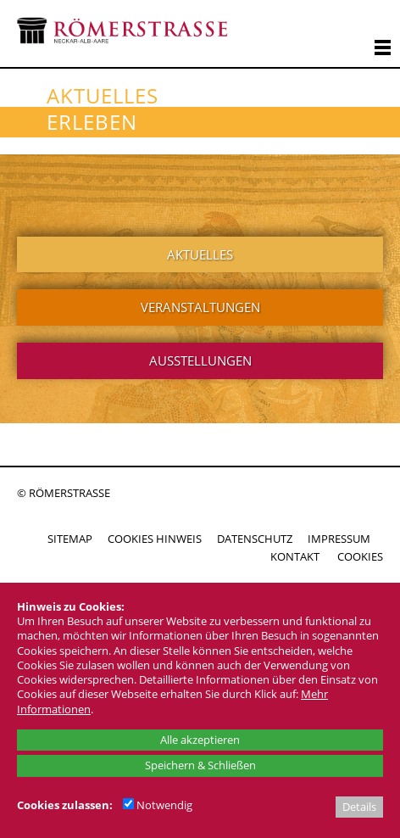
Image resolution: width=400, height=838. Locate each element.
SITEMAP (69, 538)
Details (359, 806)
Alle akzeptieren (200, 739)
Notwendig (157, 805)
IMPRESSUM (339, 538)
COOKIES (360, 556)
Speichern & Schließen (200, 765)
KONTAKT (294, 556)
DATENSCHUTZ (254, 538)
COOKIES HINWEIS (155, 538)
